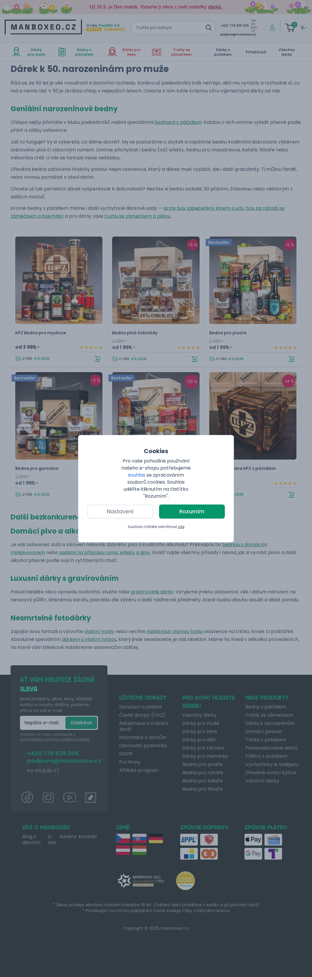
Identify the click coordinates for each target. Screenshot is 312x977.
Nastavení (120, 511)
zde (181, 526)
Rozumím (191, 511)
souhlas (136, 475)
